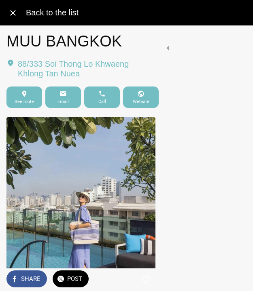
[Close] (13, 13)
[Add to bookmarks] (237, 279)
